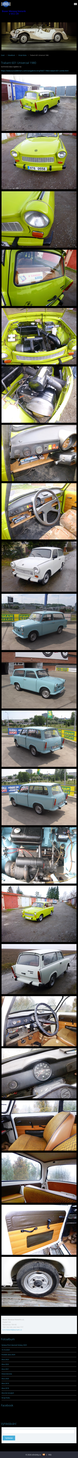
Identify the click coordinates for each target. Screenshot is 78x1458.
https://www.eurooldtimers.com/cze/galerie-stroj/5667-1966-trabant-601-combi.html (34, 71)
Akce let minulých (8, 1393)
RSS (49, 1455)
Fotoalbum (11, 55)
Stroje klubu (22, 55)
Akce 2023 (5, 1359)
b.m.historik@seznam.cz (12, 1330)
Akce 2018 (5, 1388)
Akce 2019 (5, 1383)
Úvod (2, 55)
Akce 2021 (5, 1369)
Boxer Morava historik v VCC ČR (14, 12)
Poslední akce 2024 (8, 1355)
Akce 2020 (5, 1379)
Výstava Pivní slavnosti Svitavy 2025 (14, 1345)
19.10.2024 (6, 1350)
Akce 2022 (5, 1364)
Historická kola (7, 1374)
